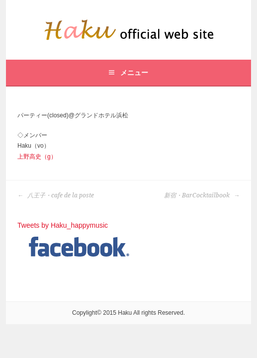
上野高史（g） (37, 156)
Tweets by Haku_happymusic (62, 225)
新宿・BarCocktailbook (202, 195)
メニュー (134, 73)
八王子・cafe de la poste (55, 195)
